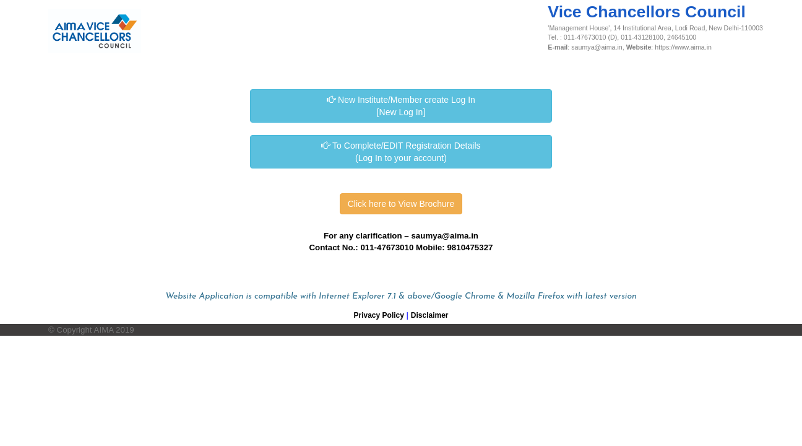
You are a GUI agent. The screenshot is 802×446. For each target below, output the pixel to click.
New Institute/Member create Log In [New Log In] (401, 106)
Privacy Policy (379, 315)
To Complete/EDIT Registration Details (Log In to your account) (400, 152)
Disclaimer (430, 315)
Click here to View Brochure (401, 204)
